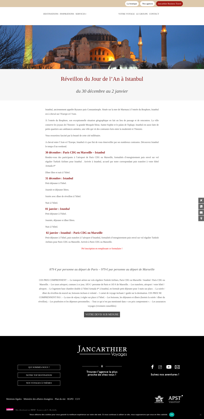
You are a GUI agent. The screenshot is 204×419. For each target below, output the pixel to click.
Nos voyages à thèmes (39, 383)
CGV (77, 399)
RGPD (70, 399)
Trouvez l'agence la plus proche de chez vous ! (102, 373)
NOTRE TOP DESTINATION (39, 375)
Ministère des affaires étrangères (38, 399)
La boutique (132, 4)
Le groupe (147, 14)
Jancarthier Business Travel (169, 4)
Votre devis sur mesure (102, 314)
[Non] (200, 414)
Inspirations (62, 14)
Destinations (45, 14)
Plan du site (60, 399)
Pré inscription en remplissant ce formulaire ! (102, 248)
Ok (172, 414)
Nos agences (147, 4)
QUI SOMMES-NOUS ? (39, 367)
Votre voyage (132, 14)
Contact (159, 14)
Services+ (75, 14)
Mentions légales (14, 399)
